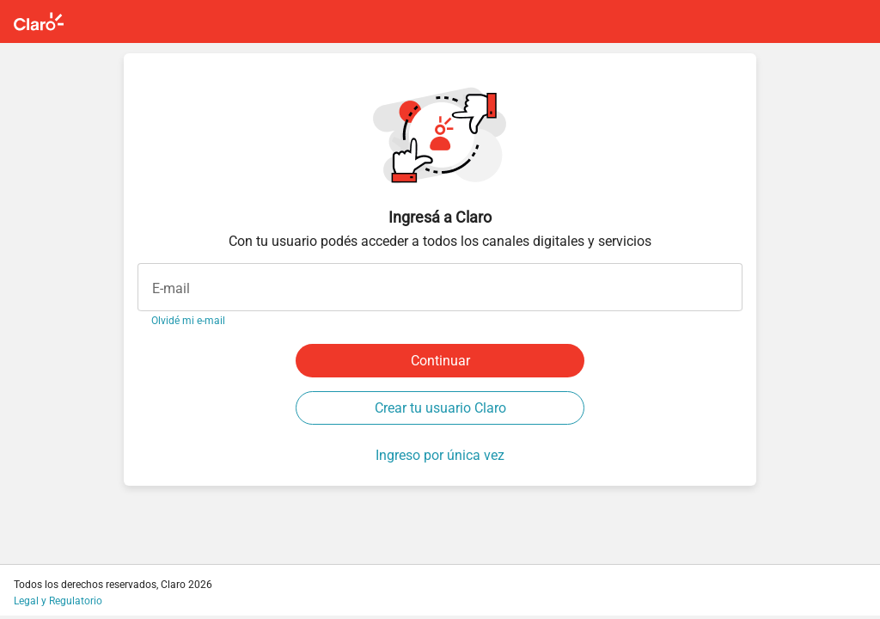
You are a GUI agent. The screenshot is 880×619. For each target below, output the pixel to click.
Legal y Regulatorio (58, 601)
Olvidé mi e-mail (188, 321)
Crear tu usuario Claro (440, 408)
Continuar (440, 360)
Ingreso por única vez (440, 455)
